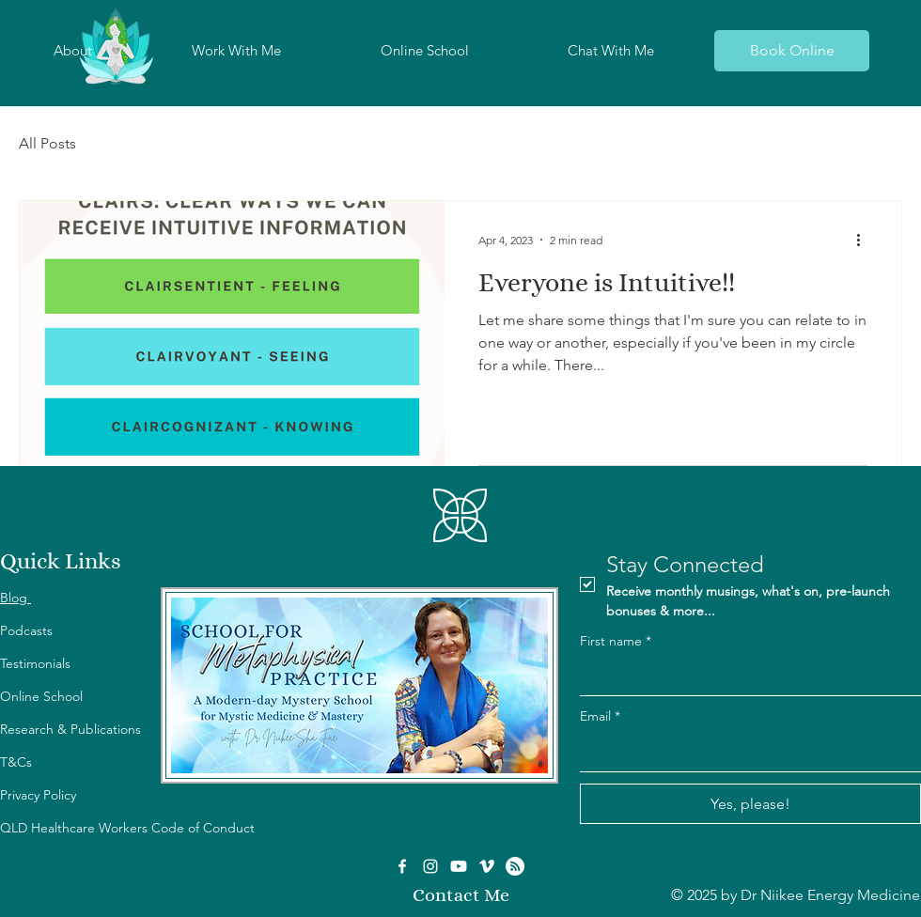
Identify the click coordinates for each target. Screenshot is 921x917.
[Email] (745, 752)
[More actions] (864, 239)
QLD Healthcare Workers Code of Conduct (127, 827)
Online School (41, 696)
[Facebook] (402, 866)
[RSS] (515, 866)
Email (600, 716)
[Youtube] (458, 866)
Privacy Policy (38, 794)
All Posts (47, 143)
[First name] (745, 676)
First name (615, 641)
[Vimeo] (486, 866)
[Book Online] (791, 50)
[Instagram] (430, 866)
